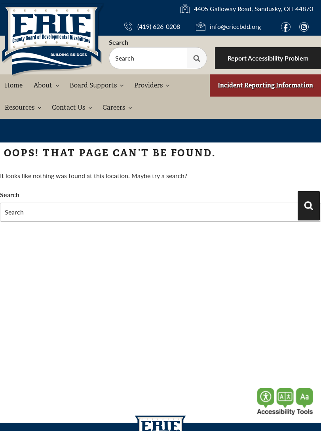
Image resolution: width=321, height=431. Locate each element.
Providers (152, 85)
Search (118, 42)
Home (14, 85)
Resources (24, 107)
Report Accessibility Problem (268, 58)
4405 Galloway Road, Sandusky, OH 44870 (253, 9)
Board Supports (97, 85)
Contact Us (72, 107)
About (47, 85)
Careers (118, 107)
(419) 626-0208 (158, 26)
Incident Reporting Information (265, 85)
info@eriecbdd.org (235, 26)
